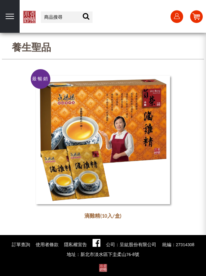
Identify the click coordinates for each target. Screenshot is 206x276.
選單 (10, 16)
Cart (196, 16)
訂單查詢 (21, 244)
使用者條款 (47, 244)
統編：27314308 (178, 244)
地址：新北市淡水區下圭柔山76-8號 (103, 254)
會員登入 (176, 16)
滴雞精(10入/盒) (102, 216)
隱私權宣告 (75, 244)
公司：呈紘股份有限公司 (131, 244)
